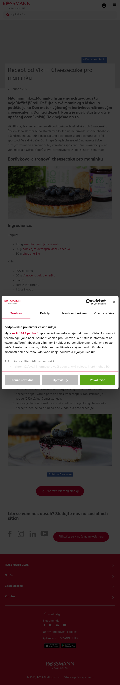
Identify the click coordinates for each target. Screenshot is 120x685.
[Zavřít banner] (114, 302)
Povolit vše (97, 380)
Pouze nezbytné (22, 380)
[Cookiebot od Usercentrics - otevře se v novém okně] (89, 302)
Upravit (60, 380)
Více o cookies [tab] (104, 313)
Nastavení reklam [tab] (74, 313)
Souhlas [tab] (16, 313)
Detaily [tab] (45, 313)
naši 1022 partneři (25, 333)
